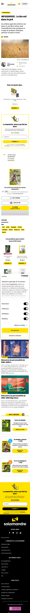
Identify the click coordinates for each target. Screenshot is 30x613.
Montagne (4, 229)
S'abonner (24, 4)
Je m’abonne (15, 208)
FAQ (2, 576)
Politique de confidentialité (8, 592)
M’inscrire (14, 141)
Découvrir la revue (20, 429)
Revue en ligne (15, 203)
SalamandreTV (5, 547)
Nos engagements (5, 561)
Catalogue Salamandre (7, 598)
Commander (14, 108)
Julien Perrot (4, 567)
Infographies (6, 12)
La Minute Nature (5, 586)
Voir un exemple (15, 132)
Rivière (11, 229)
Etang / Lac (17, 229)
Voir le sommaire (15, 198)
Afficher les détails (19, 325)
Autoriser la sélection (15, 335)
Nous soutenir (4, 573)
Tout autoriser (15, 330)
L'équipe (3, 570)
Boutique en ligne (5, 544)
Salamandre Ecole (5, 550)
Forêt (22, 229)
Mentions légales (5, 595)
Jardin (7, 227)
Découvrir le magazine (20, 451)
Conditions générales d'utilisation (9, 589)
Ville (3, 227)
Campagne (13, 227)
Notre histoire (4, 564)
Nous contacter (5, 537)
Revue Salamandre (11, 159)
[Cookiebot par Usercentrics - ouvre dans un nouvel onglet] (21, 276)
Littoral (20, 227)
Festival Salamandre (6, 553)
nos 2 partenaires (12, 284)
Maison (4, 232)
